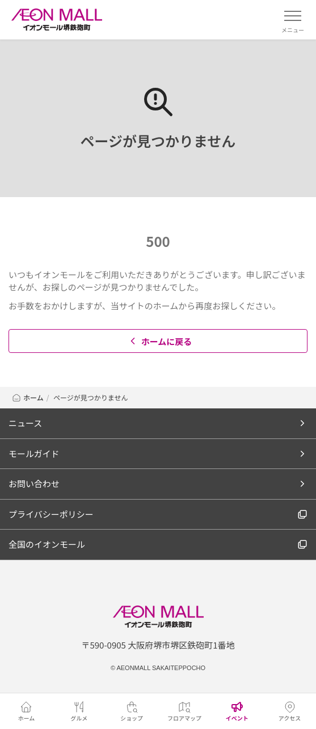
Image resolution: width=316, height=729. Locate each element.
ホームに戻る (159, 341)
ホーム (27, 397)
